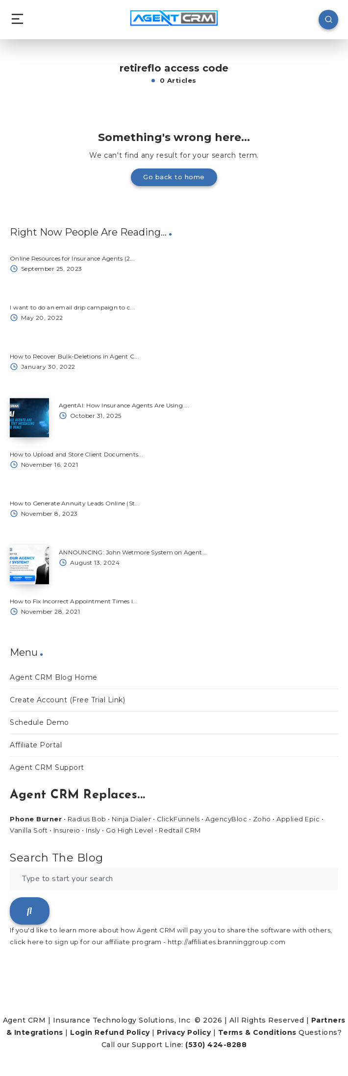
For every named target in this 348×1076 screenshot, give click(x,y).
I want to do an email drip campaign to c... (72, 307)
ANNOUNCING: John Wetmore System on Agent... (133, 552)
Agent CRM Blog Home (54, 677)
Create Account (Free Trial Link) (67, 699)
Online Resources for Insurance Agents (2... (72, 258)
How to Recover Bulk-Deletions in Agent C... (74, 356)
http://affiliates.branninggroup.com (227, 942)
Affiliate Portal (36, 745)
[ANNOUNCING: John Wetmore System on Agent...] (29, 564)
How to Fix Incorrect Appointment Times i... (74, 601)
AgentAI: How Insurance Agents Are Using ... (124, 405)
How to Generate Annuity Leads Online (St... (75, 503)
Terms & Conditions (257, 1032)
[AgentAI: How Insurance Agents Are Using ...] (29, 417)
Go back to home (174, 177)
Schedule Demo (39, 722)
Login (81, 1032)
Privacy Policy (184, 1032)
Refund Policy (122, 1032)
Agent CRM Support (47, 767)
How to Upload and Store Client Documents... (76, 454)
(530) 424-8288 (216, 1044)
